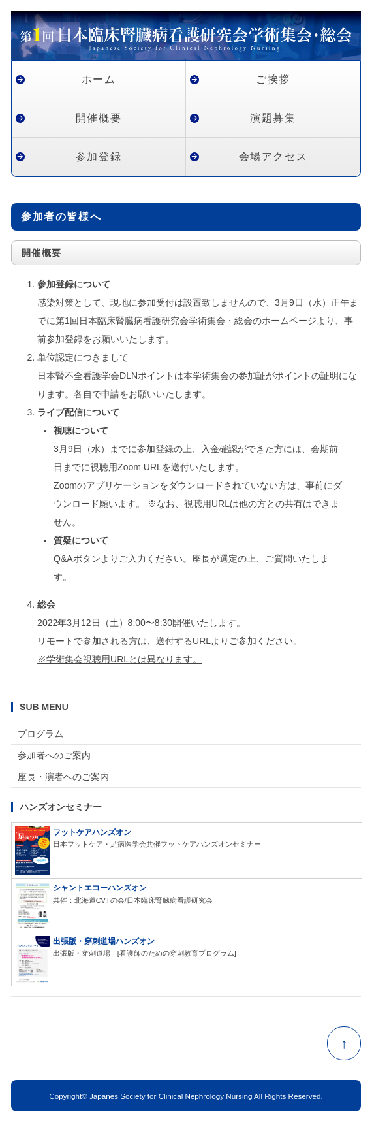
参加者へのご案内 (54, 755)
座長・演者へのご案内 (63, 777)
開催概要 (98, 117)
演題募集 (273, 117)
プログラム (40, 733)
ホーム (99, 79)
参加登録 (98, 156)
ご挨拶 (273, 79)
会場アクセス (273, 156)
